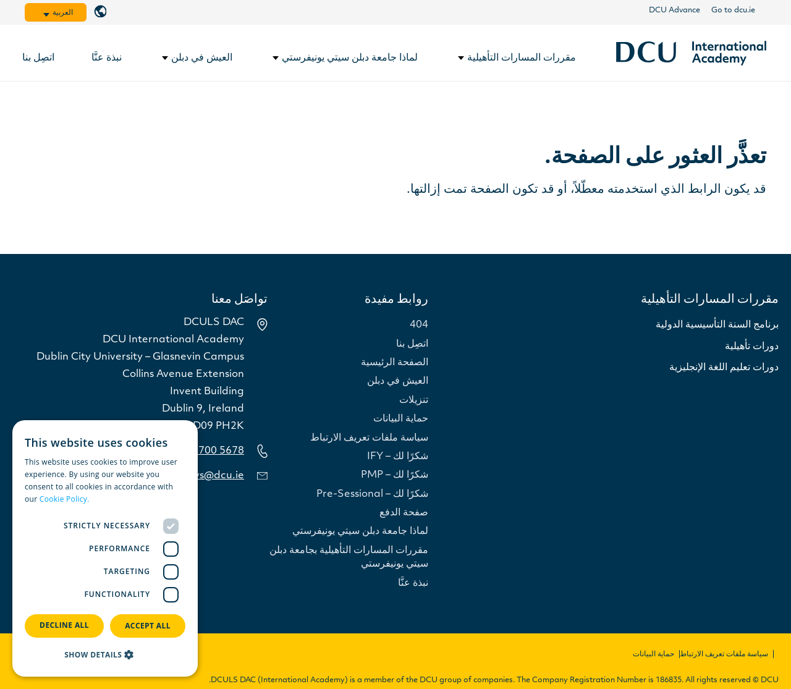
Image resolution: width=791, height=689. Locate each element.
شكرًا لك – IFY (397, 457)
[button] (105, 655)
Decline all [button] (64, 625)
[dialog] (105, 548)
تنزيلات (413, 400)
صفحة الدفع (403, 513)
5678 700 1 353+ (203, 451)
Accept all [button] (148, 625)
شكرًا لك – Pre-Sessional (372, 494)
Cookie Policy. (65, 499)
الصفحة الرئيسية (394, 363)
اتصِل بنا (412, 344)
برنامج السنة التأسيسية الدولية (717, 325)
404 (419, 325)
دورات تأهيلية (752, 347)
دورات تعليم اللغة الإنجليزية (724, 368)
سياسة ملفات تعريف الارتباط (369, 438)
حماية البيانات (400, 419)
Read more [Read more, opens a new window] (111, 499)
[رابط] (691, 53)
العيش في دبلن (397, 381)
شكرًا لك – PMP (394, 475)
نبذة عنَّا (413, 583)
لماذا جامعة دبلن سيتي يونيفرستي (360, 531)
